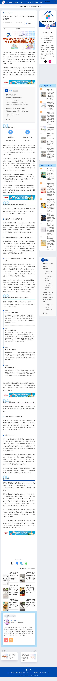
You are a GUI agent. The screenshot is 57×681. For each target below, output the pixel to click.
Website (11, 647)
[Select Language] (34, 5)
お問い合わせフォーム (44, 676)
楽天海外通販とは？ (11, 98)
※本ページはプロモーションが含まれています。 (28, 10)
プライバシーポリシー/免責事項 (30, 676)
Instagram (6, 647)
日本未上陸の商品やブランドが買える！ (16, 106)
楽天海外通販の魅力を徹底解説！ (14, 101)
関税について (10, 120)
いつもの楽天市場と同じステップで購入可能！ (18, 108)
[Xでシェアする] (12, 568)
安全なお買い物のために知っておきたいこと (17, 115)
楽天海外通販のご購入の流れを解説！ (15, 112)
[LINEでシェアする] (26, 568)
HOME (28, 674)
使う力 (44, 2)
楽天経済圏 (32, 572)
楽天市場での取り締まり (13, 118)
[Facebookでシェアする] (17, 568)
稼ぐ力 (35, 2)
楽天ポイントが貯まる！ (13, 104)
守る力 (40, 2)
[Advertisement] (19, 550)
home (30, 2)
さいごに (8, 123)
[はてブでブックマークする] (21, 568)
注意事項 (18, 32)
